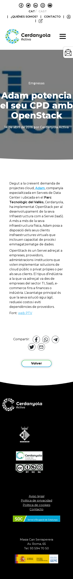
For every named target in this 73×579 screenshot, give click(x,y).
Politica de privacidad (36, 500)
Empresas (36, 83)
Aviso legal (36, 496)
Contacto (36, 509)
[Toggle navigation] (63, 36)
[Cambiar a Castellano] (42, 11)
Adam (40, 188)
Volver (36, 363)
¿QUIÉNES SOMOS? (25, 16)
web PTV (25, 313)
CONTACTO (52, 16)
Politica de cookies (36, 505)
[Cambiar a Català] (31, 11)
